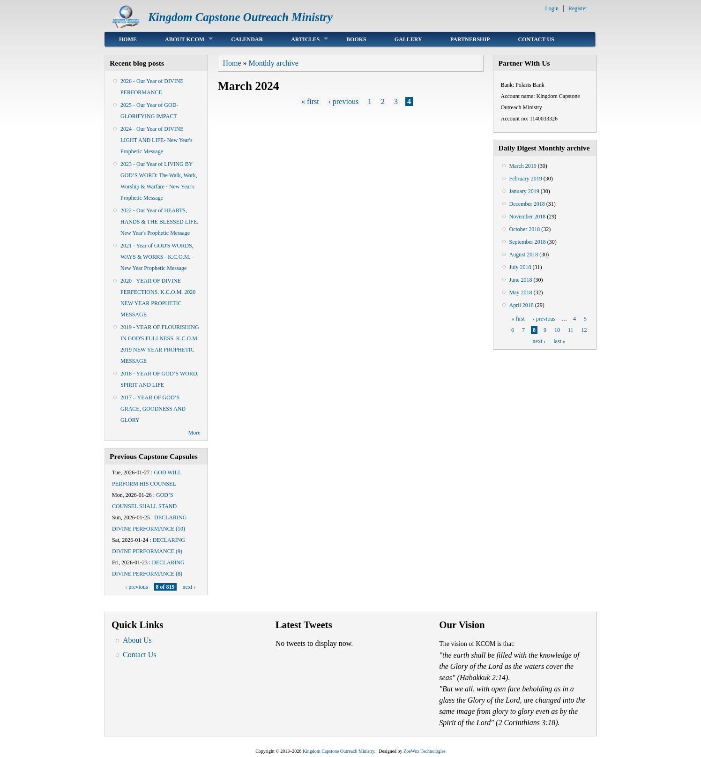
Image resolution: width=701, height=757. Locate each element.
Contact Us (536, 39)
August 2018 (523, 254)
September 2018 (527, 242)
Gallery (408, 39)
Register (577, 8)
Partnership (470, 39)
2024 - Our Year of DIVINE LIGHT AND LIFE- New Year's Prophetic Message (156, 140)
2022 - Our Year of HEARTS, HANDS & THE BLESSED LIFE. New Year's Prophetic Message (159, 221)
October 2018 (524, 229)
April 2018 (521, 305)
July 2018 (520, 267)
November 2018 (527, 216)
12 (584, 330)
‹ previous (136, 587)
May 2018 (520, 292)
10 (557, 330)
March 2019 (523, 166)
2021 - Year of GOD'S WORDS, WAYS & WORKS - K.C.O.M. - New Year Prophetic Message (157, 256)
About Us (137, 640)
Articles (302, 39)
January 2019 (524, 191)
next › (189, 587)
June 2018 (520, 280)
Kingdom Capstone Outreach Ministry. (339, 751)
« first (310, 101)
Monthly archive (273, 63)
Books (356, 39)
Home (128, 39)
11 (571, 330)
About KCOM (182, 39)
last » (559, 341)
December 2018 (527, 204)
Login (552, 8)
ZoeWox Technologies (424, 751)
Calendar (247, 39)
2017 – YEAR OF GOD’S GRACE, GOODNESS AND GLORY (153, 408)
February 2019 (525, 178)
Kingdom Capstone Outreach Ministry (240, 17)
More (194, 432)
